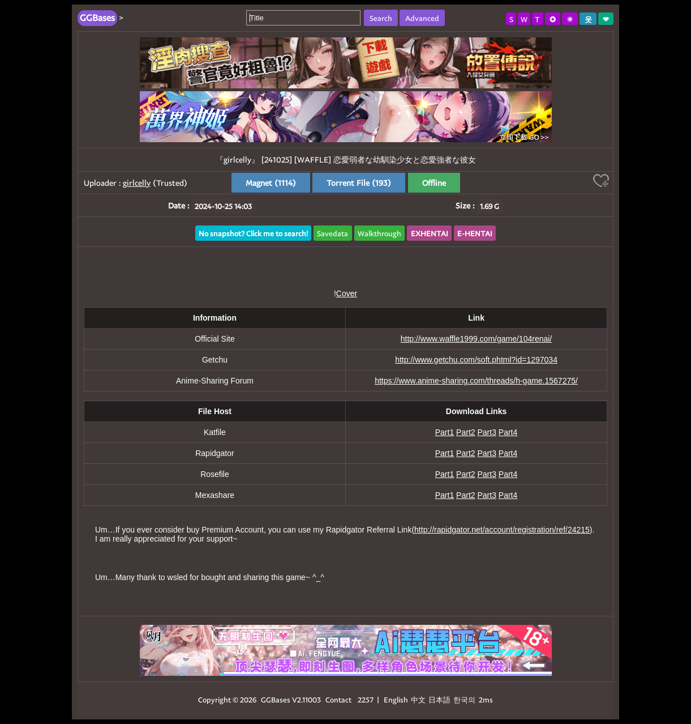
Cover (346, 293)
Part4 (508, 432)
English (396, 699)
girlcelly (137, 182)
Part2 (465, 432)
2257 (366, 699)
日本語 (439, 699)
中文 (418, 699)
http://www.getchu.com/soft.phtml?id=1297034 (476, 359)
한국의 (465, 699)
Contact (338, 699)
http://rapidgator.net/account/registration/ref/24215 (502, 529)
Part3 (486, 432)
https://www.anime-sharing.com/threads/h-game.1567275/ (476, 380)
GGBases (275, 699)
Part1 (444, 432)
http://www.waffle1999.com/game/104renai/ (476, 338)
